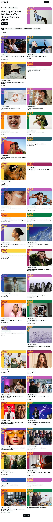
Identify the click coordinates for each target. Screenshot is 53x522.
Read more (4, 23)
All (2, 28)
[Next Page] (26, 515)
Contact (46, 2)
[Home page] (5, 2)
